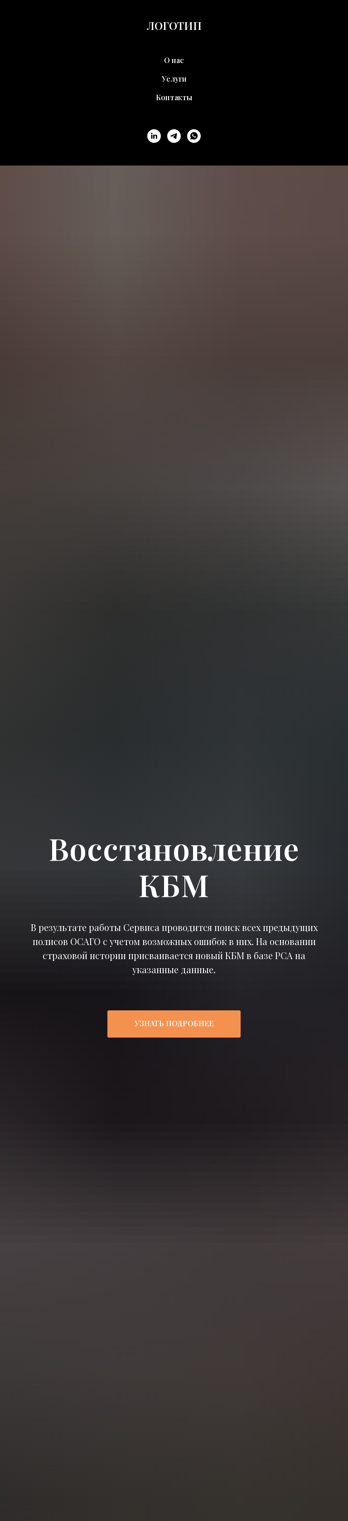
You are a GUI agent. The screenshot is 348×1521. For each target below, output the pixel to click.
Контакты (174, 97)
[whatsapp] (194, 136)
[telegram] (174, 136)
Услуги (174, 78)
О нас (174, 60)
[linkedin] (154, 136)
